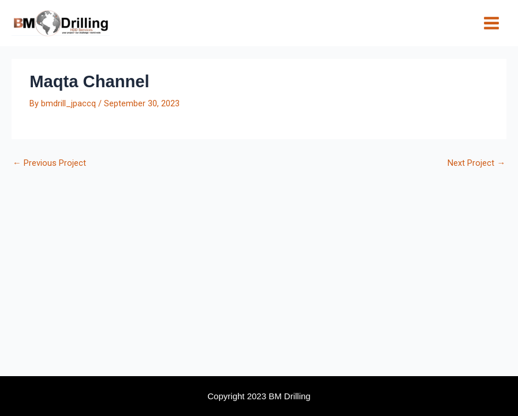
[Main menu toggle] (491, 23)
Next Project (476, 163)
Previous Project (49, 163)
